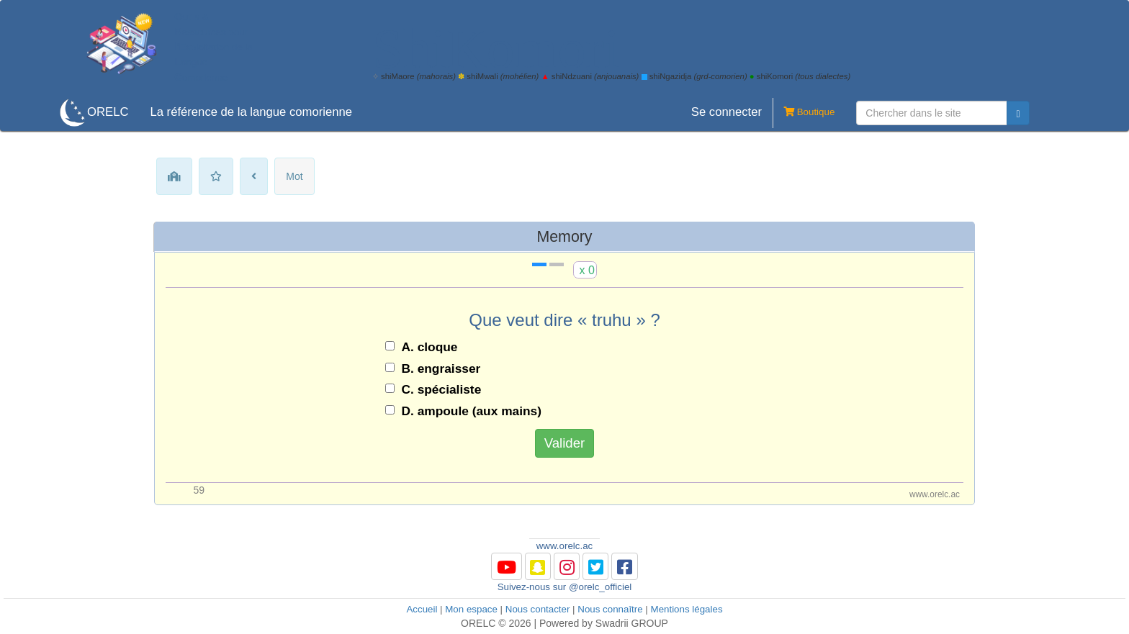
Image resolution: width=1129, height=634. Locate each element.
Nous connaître (609, 609)
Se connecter (726, 112)
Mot (294, 176)
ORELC (107, 112)
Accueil (421, 609)
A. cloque (430, 347)
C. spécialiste (442, 389)
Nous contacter (537, 609)
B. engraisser (441, 368)
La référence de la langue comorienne (251, 112)
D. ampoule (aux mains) (472, 411)
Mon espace (471, 609)
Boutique (804, 113)
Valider (564, 442)
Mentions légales (687, 609)
